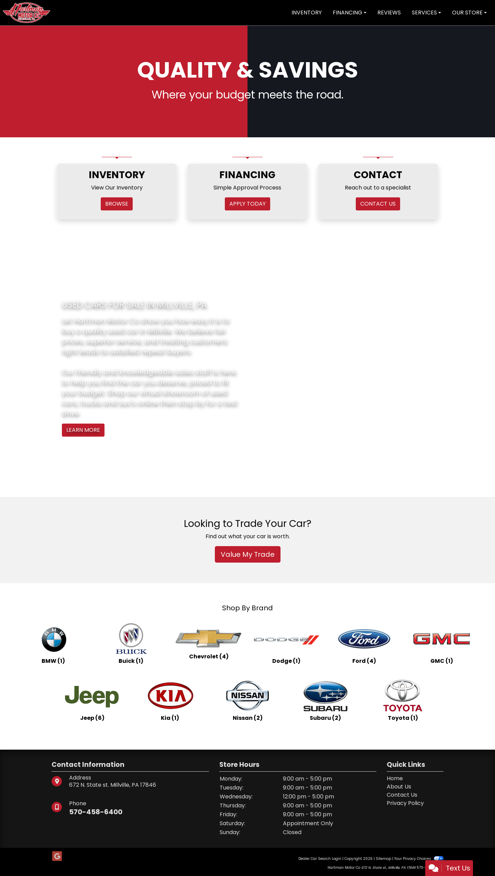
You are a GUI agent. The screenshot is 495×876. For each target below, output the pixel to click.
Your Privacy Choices (418, 858)
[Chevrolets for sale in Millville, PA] (209, 643)
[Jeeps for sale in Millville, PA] (92, 700)
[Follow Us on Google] (57, 856)
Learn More (83, 430)
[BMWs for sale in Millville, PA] (53, 643)
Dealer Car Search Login (319, 858)
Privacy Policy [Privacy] (405, 803)
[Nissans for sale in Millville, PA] (247, 700)
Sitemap (383, 858)
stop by (191, 402)
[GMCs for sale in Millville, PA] (442, 643)
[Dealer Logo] (26, 12)
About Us (399, 787)
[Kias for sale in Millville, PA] (170, 700)
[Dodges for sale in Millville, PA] (286, 643)
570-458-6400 (95, 812)
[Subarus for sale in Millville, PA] (325, 700)
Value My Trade (248, 554)
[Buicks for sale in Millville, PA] (131, 643)
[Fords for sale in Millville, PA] (364, 643)
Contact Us (402, 795)
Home (395, 778)
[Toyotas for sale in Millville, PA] (403, 700)
